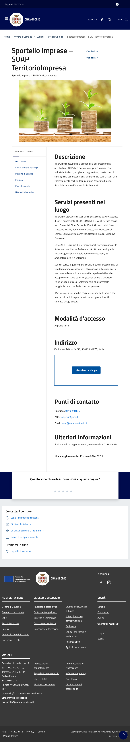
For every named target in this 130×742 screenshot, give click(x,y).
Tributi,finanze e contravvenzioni (74, 619)
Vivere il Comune (23, 36)
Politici (5, 629)
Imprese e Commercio (45, 618)
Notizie (101, 607)
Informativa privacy (76, 673)
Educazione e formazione (47, 629)
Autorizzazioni (73, 641)
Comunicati (103, 612)
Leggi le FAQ (40, 679)
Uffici (4, 618)
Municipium (120, 731)
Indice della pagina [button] (24, 151)
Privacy (30, 731)
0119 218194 (72, 411)
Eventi (100, 638)
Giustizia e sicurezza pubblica (76, 609)
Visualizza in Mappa (86, 370)
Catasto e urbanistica (45, 623)
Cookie (41, 731)
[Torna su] (123, 735)
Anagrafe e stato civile (45, 607)
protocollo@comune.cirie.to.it (18, 702)
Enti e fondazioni (10, 623)
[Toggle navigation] (6, 18)
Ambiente (71, 626)
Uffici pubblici (55, 36)
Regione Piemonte (14, 4)
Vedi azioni (93, 58)
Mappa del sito (10, 736)
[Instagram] (108, 19)
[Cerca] (126, 19)
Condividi (92, 51)
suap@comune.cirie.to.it (74, 423)
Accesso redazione (118, 736)
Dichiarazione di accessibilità (74, 687)
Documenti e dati (11, 640)
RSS (4, 731)
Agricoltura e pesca (76, 647)
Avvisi (100, 618)
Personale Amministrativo (15, 634)
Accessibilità (16, 731)
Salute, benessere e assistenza (76, 634)
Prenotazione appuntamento (41, 666)
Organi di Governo (11, 607)
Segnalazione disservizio (46, 673)
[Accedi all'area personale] (117, 4)
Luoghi (40, 36)
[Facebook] (100, 19)
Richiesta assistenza (44, 684)
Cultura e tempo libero (45, 612)
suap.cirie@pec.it (69, 417)
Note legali (71, 679)
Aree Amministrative (13, 612)
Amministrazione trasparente (74, 666)
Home (7, 36)
